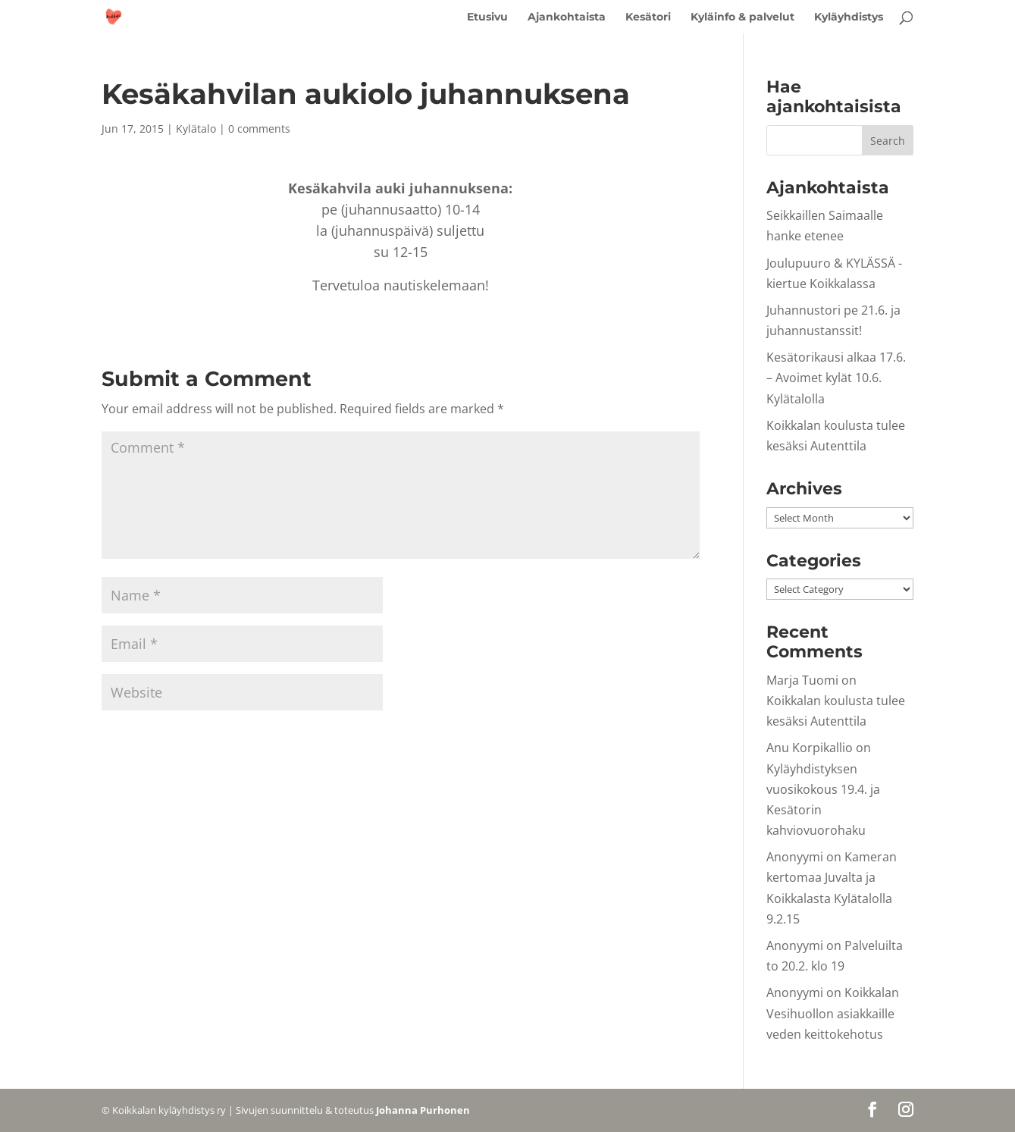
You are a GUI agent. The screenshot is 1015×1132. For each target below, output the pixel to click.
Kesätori (648, 17)
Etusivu (487, 17)
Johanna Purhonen (423, 1110)
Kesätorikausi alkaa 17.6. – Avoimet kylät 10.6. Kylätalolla (836, 377)
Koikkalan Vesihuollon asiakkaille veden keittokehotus (832, 1013)
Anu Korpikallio (809, 747)
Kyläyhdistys (848, 17)
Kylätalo (196, 128)
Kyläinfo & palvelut (742, 17)
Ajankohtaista (567, 17)
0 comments (259, 128)
